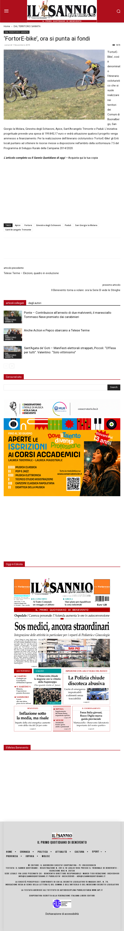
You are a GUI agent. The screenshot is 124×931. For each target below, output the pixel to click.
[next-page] (12, 366)
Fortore (28, 225)
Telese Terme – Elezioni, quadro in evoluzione (31, 273)
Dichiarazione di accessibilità (62, 913)
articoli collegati (15, 303)
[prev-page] (6, 366)
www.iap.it (97, 890)
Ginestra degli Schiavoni (48, 225)
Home (7, 26)
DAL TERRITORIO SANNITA (27, 26)
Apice (17, 225)
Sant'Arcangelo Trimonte (18, 229)
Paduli (68, 225)
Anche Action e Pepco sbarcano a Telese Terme (57, 330)
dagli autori (34, 303)
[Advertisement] (62, 191)
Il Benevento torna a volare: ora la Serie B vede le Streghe (85, 290)
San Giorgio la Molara (86, 225)
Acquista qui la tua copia (83, 157)
